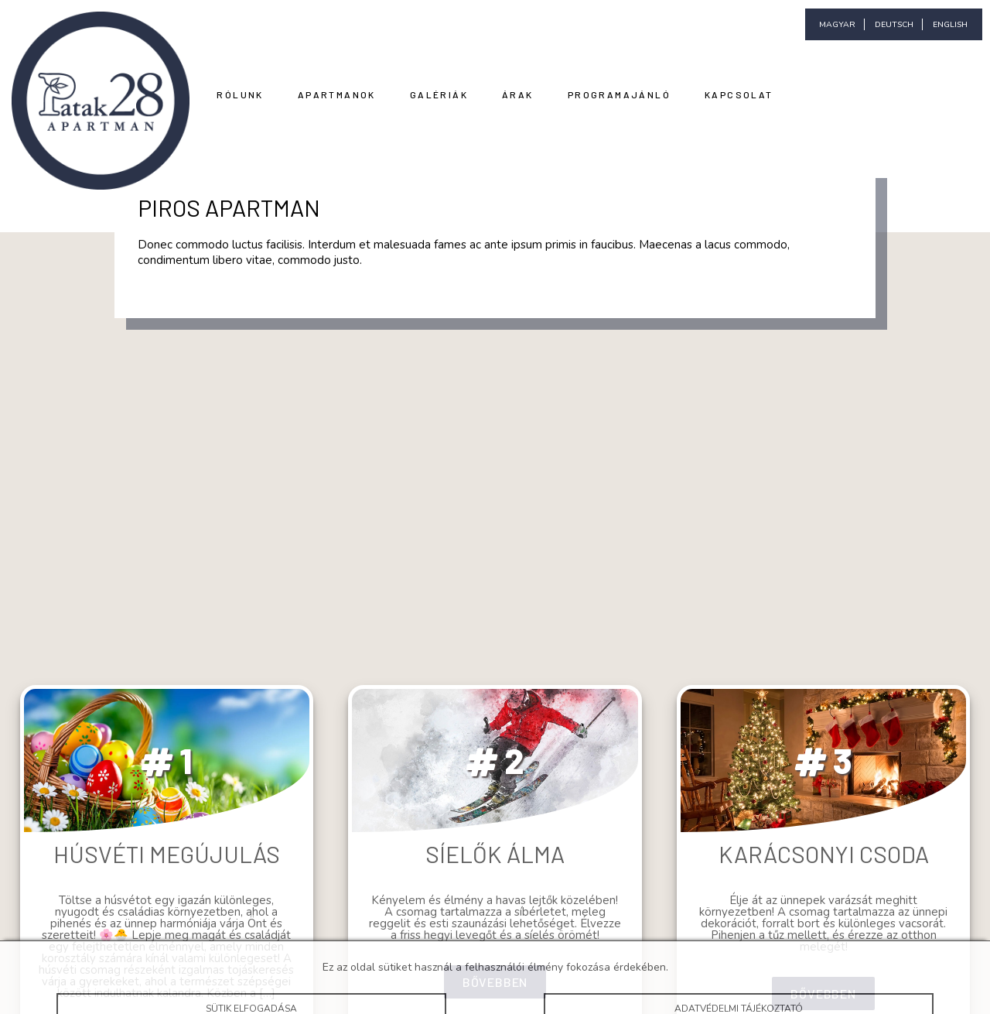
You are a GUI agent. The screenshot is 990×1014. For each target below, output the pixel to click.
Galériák (439, 94)
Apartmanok (337, 94)
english (950, 24)
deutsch (894, 24)
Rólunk (240, 94)
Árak (518, 94)
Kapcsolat (739, 94)
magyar (837, 24)
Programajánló (619, 94)
